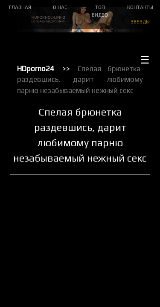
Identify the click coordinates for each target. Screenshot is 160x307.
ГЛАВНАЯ (20, 7)
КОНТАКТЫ (140, 7)
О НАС (60, 7)
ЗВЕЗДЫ (140, 22)
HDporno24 (35, 68)
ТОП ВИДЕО (100, 11)
